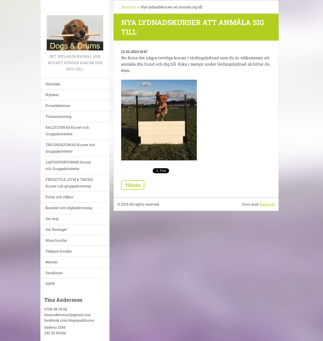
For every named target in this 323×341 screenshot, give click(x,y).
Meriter (51, 262)
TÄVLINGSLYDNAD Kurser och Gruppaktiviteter (70, 148)
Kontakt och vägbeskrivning (68, 207)
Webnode (267, 204)
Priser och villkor (59, 196)
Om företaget (56, 229)
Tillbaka (133, 185)
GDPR (50, 283)
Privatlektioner (57, 105)
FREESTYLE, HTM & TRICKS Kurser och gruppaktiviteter (69, 182)
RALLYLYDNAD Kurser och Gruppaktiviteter (67, 130)
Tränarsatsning (58, 116)
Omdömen (54, 272)
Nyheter (52, 94)
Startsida (52, 83)
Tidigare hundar (58, 251)
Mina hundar (56, 240)
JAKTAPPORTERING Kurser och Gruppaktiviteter (68, 165)
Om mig (52, 218)
